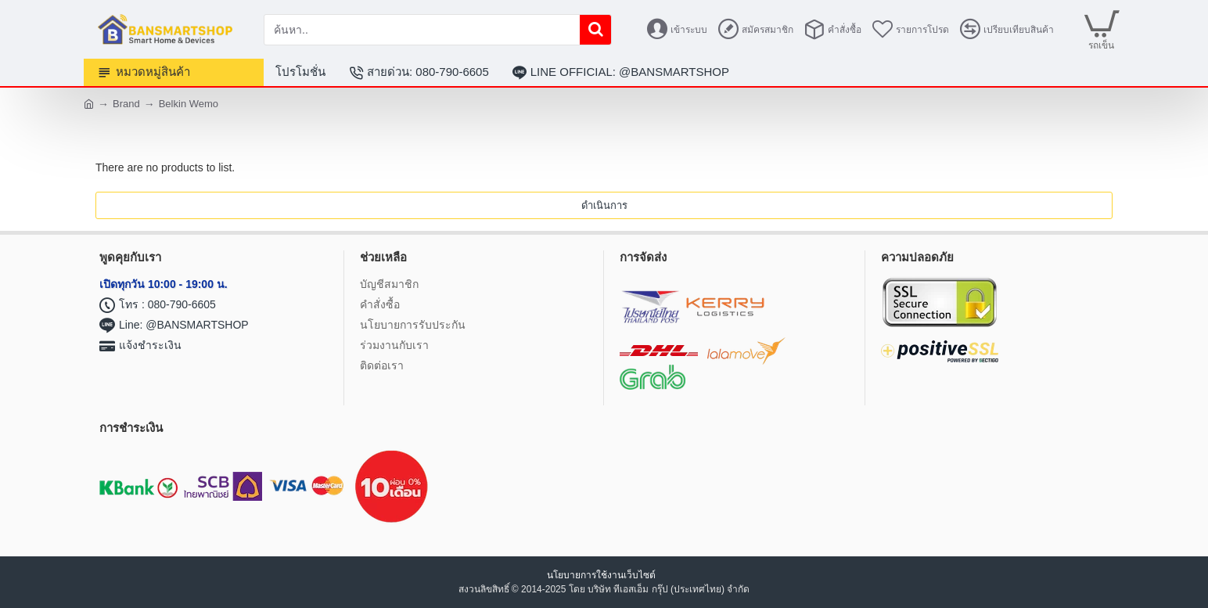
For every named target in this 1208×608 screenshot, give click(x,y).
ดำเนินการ (604, 205)
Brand (126, 104)
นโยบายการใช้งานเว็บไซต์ (602, 575)
